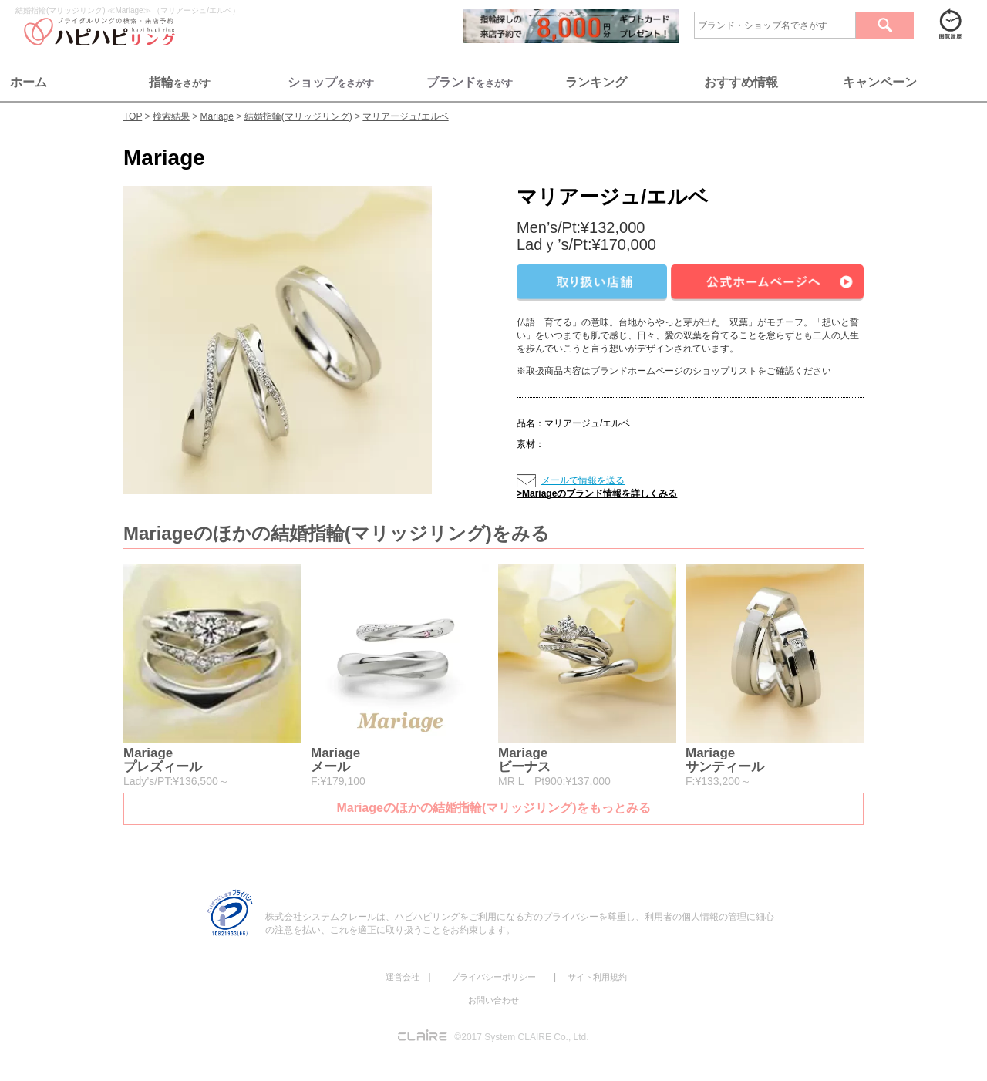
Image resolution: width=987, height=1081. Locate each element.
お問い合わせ (493, 1000)
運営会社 (402, 977)
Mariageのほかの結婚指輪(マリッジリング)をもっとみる (493, 807)
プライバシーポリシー (493, 977)
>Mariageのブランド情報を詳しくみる (597, 493)
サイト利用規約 (597, 977)
